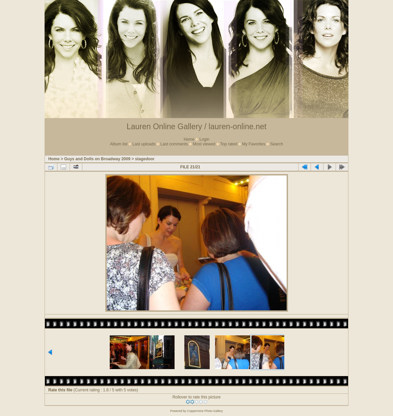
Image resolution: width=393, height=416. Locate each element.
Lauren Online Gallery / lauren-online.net (196, 126)
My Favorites (253, 144)
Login (204, 139)
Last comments (174, 144)
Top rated (228, 144)
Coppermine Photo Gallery (205, 411)
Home (189, 139)
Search (276, 144)
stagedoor (145, 159)
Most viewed (204, 144)
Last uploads (143, 144)
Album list (119, 144)
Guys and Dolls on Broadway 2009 (97, 159)
